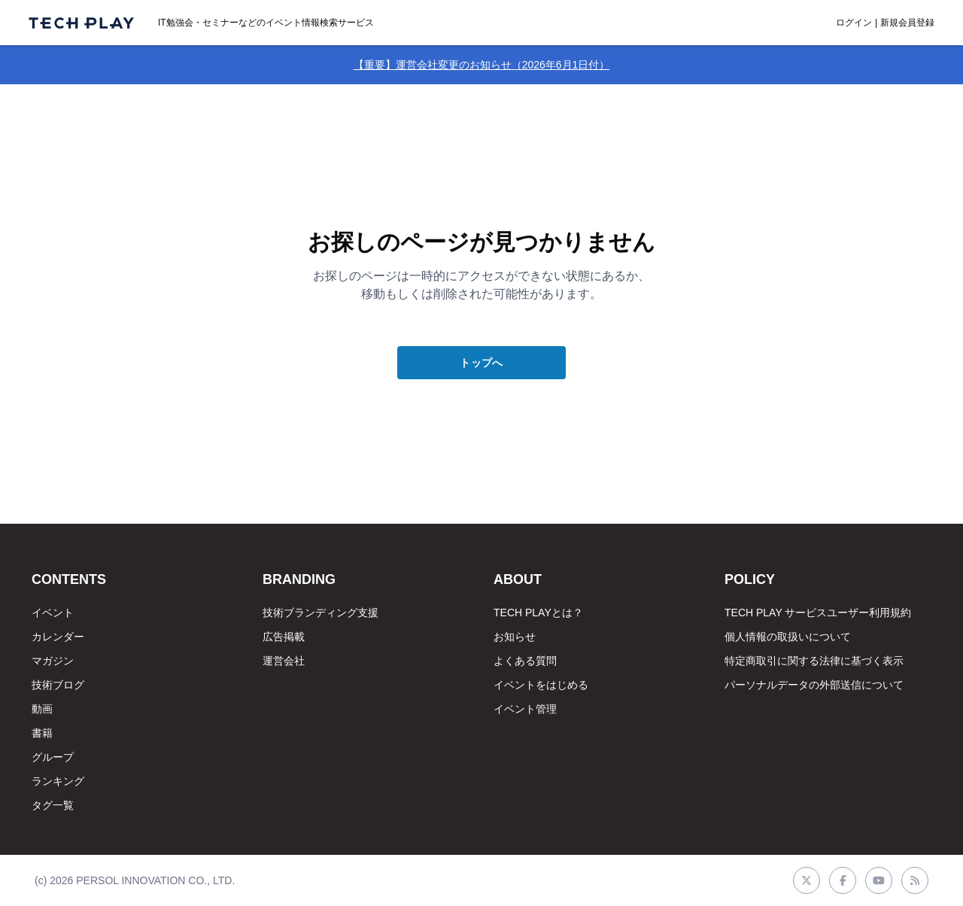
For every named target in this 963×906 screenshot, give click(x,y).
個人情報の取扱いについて (788, 637)
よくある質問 (525, 661)
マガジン (53, 661)
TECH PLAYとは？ (538, 613)
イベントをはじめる (541, 685)
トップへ (481, 363)
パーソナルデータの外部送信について (814, 685)
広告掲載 (284, 637)
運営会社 (284, 661)
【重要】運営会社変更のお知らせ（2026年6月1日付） (482, 65)
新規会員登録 (907, 22)
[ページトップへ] (81, 23)
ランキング (58, 781)
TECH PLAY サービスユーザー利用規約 (818, 613)
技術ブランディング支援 (320, 613)
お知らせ (515, 637)
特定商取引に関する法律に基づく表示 (814, 661)
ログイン (854, 22)
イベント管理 (525, 709)
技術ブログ (58, 685)
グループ (53, 757)
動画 (42, 709)
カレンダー (58, 637)
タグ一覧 (53, 805)
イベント (53, 613)
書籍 (42, 733)
